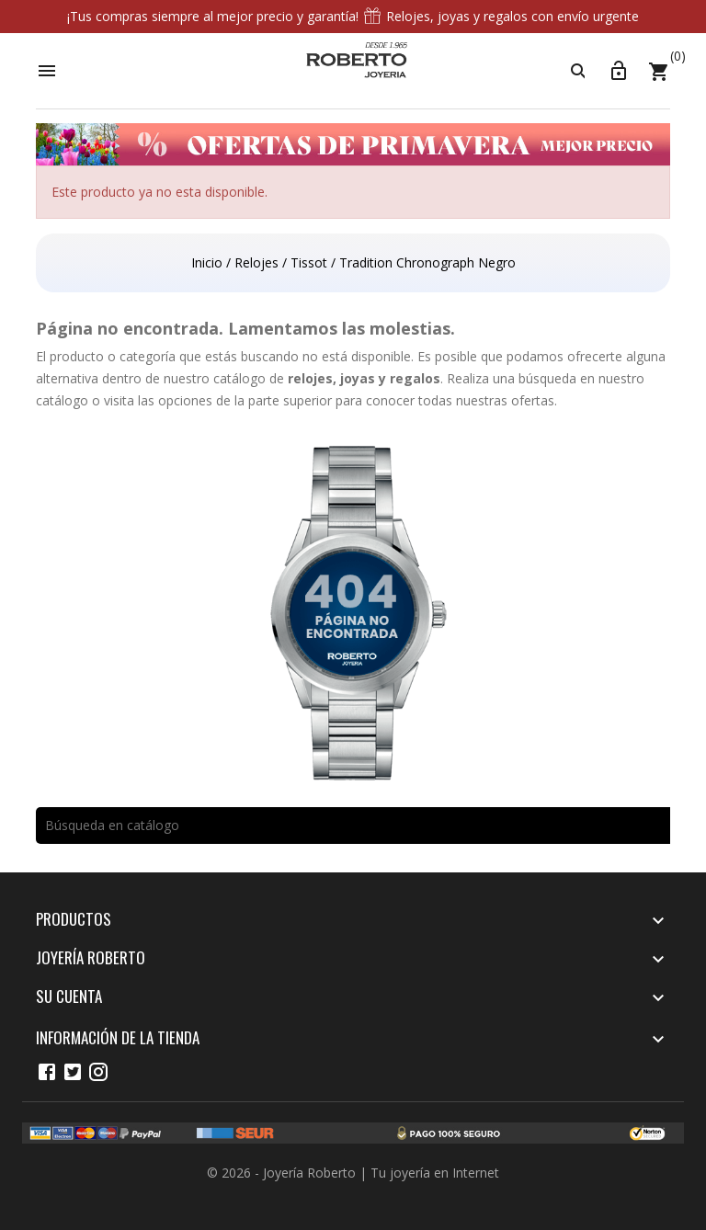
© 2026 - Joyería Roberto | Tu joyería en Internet (353, 1172)
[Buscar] (353, 825)
